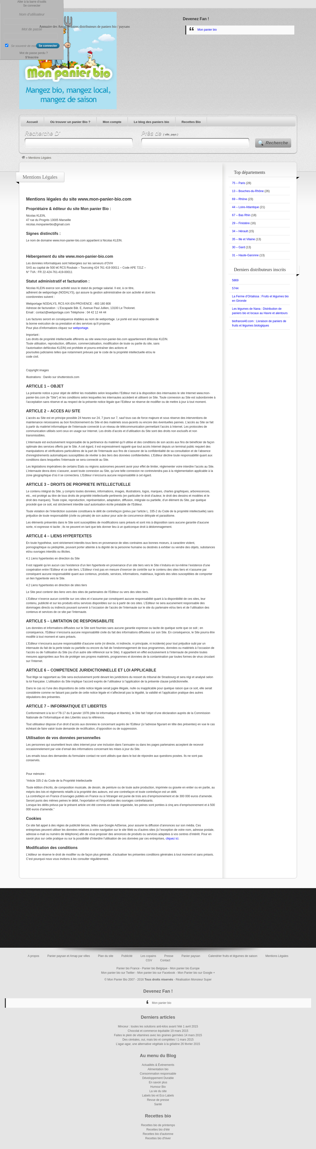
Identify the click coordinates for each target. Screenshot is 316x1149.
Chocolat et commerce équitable (149, 1031)
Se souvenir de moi (23, 46)
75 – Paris (238, 183)
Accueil (32, 122)
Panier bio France (127, 968)
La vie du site (158, 1091)
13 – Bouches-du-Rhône (248, 191)
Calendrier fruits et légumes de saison (232, 956)
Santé (158, 1104)
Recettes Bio (191, 122)
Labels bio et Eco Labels (158, 1095)
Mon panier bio (207, 29)
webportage (80, 328)
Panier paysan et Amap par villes (68, 956)
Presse (168, 956)
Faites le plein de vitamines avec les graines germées (148, 1035)
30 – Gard (238, 247)
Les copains (148, 956)
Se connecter (31, 5)
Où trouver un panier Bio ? (70, 122)
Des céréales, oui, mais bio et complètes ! (149, 1039)
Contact (165, 960)
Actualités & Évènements (158, 1065)
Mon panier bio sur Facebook (156, 972)
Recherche (277, 143)
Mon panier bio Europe (184, 968)
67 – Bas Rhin (241, 215)
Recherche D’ (42, 133)
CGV (149, 960)
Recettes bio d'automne (158, 1134)
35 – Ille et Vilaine (243, 239)
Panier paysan (190, 956)
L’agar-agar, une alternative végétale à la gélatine (148, 1044)
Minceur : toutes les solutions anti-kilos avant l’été (150, 1026)
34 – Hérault (240, 231)
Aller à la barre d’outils (31, 1)
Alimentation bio (158, 1069)
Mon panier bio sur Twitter (118, 972)
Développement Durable (158, 1078)
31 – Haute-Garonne (245, 255)
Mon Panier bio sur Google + (196, 972)
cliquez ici (172, 838)
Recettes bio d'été (158, 1129)
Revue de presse (158, 1100)
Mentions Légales (276, 956)
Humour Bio (158, 1086)
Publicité (126, 956)
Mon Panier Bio (117, 979)
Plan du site (105, 956)
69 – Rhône (239, 199)
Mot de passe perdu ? (33, 53)
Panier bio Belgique (154, 968)
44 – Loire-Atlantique (245, 207)
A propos (33, 956)
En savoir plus (158, 1082)
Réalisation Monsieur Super (194, 979)
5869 (235, 280)
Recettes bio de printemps (158, 1125)
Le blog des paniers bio (151, 122)
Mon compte (112, 122)
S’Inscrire (31, 57)
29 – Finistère (241, 223)
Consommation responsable (158, 1073)
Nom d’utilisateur (32, 14)
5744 (235, 288)
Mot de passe (32, 29)
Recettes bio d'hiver (158, 1138)
